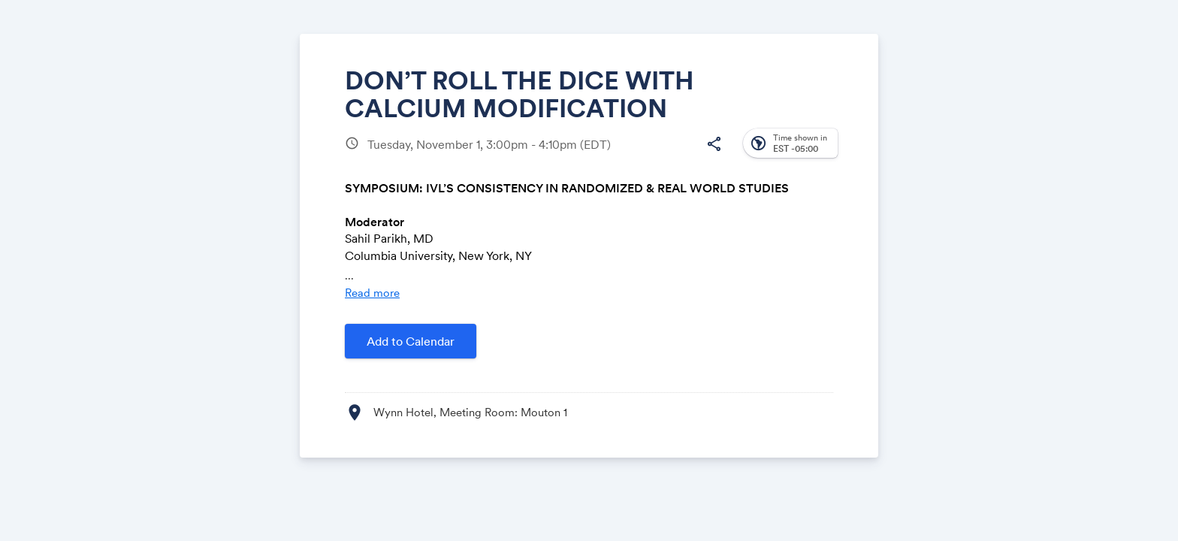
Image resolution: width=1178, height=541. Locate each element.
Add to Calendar (411, 341)
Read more (372, 293)
